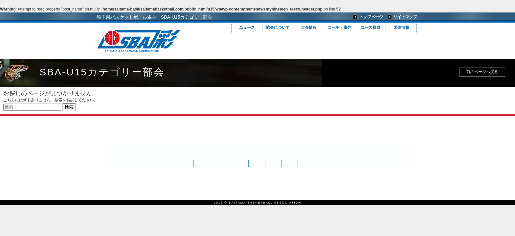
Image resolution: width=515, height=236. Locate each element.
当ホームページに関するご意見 (316, 181)
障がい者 (310, 163)
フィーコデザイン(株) (366, 180)
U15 (256, 163)
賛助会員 (118, 181)
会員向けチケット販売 (207, 181)
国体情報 (401, 27)
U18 (239, 163)
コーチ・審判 (339, 27)
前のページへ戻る (482, 71)
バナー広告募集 (156, 181)
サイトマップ (359, 150)
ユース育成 (370, 27)
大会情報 (309, 27)
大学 (223, 163)
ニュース (247, 27)
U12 (273, 163)
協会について (278, 27)
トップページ (156, 150)
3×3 (289, 163)
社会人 (204, 163)
